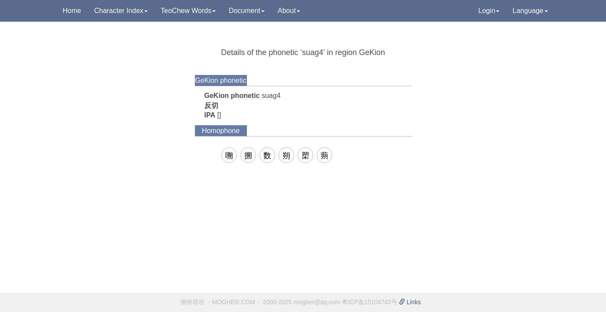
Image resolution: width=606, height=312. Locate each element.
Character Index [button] (121, 10)
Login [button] (488, 10)
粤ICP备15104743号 (369, 302)
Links (410, 302)
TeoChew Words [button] (188, 10)
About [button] (289, 10)
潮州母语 (192, 302)
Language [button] (530, 10)
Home (72, 10)
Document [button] (247, 10)
